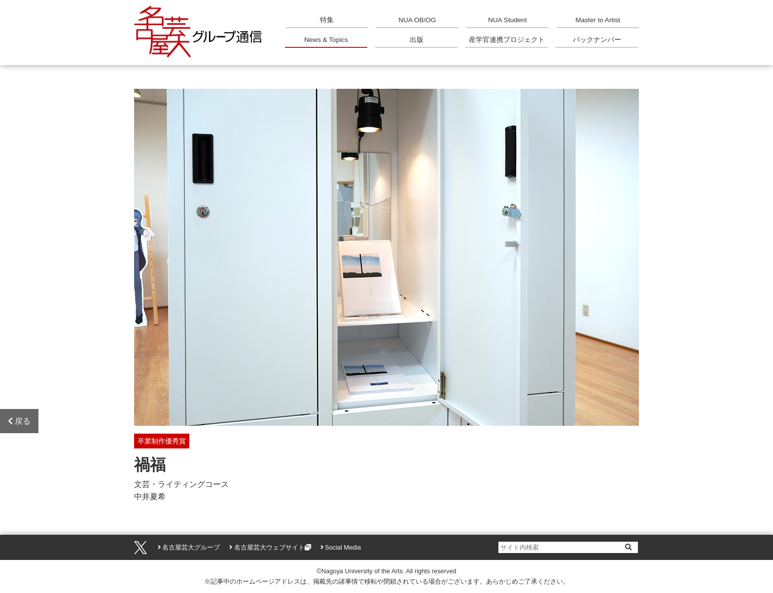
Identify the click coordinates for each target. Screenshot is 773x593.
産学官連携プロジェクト (507, 39)
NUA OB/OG (417, 20)
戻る (19, 421)
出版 (416, 39)
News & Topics (326, 39)
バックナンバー (597, 39)
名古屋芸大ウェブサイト (269, 547)
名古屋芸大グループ (191, 547)
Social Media (343, 547)
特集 (327, 20)
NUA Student (507, 20)
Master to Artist (597, 20)
